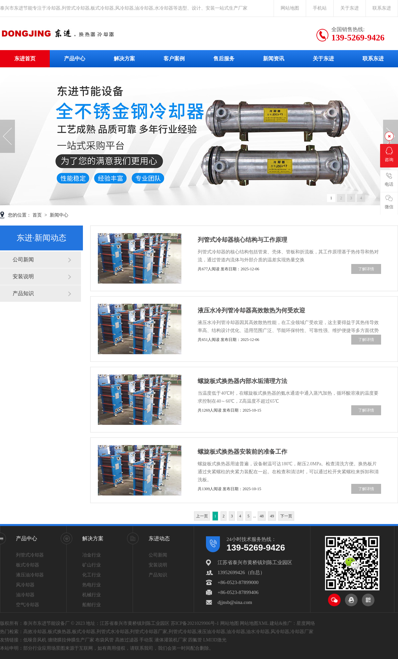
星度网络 (306, 623)
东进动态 (159, 538)
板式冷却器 (27, 564)
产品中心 (74, 58)
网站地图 (290, 8)
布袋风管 (104, 639)
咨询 (389, 154)
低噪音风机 (34, 639)
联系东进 (381, 8)
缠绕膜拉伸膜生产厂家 (71, 639)
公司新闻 (23, 259)
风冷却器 (25, 584)
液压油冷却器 (30, 574)
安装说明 (23, 276)
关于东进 (349, 8)
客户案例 (174, 58)
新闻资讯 (273, 58)
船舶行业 (91, 604)
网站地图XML (254, 623)
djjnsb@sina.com (235, 602)
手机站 (320, 8)
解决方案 (124, 58)
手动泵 (146, 639)
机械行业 (91, 594)
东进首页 (24, 58)
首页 (38, 215)
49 (272, 516)
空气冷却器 (27, 604)
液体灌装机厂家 (171, 639)
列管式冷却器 (30, 555)
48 (262, 516)
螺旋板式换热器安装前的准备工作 (242, 451)
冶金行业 (91, 555)
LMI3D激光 (215, 639)
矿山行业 (91, 564)
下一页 (286, 516)
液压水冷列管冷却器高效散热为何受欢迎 (251, 310)
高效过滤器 (126, 639)
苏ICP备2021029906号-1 (195, 623)
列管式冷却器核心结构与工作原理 (242, 239)
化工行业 (91, 574)
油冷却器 (25, 594)
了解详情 (366, 269)
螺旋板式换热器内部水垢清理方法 (242, 381)
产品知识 (23, 293)
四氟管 (195, 639)
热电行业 (91, 584)
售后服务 (223, 58)
